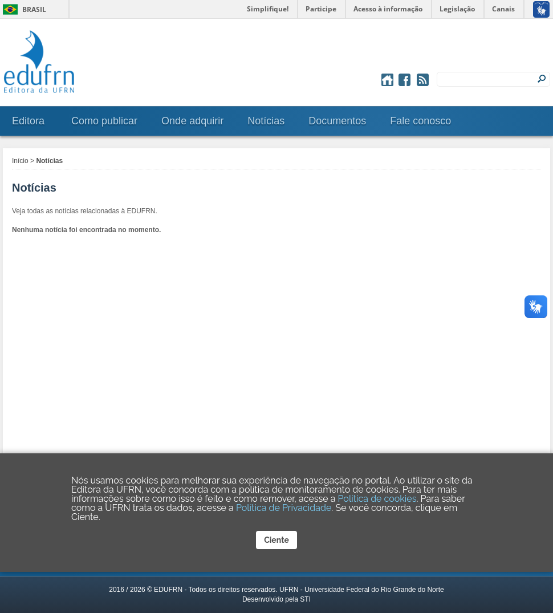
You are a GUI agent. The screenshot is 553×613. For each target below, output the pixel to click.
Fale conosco (420, 121)
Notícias (265, 121)
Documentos (337, 121)
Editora (28, 121)
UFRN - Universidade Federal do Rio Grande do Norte (361, 590)
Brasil (34, 9)
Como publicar (104, 121)
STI (305, 599)
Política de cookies (377, 498)
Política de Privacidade (283, 507)
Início (20, 161)
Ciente (276, 540)
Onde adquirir (192, 121)
